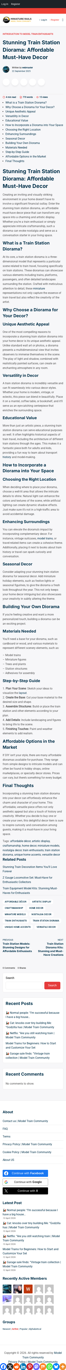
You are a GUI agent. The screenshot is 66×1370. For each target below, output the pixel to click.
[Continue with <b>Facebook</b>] (25, 1173)
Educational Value (16, 120)
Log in (43, 19)
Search (10, 978)
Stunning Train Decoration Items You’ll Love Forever (30, 869)
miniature (39, 288)
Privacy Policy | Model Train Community (27, 1144)
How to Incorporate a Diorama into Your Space (34, 125)
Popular (23, 1329)
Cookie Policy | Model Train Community (27, 1152)
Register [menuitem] (15, 4)
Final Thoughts (14, 161)
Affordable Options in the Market (25, 156)
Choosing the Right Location (23, 129)
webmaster (27, 67)
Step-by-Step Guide (17, 152)
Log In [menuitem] (4, 4)
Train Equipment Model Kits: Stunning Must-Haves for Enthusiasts (30, 891)
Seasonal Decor (15, 138)
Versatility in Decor (17, 116)
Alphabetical (35, 1329)
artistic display (41, 841)
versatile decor (51, 854)
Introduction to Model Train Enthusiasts (28, 34)
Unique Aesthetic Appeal (20, 111)
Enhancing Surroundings (20, 134)
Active (15, 1329)
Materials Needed (16, 147)
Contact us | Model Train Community (25, 1121)
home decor (29, 845)
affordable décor (20, 841)
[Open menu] (61, 20)
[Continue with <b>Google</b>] (25, 1182)
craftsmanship (12, 845)
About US (8, 1160)
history (7, 457)
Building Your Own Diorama (22, 143)
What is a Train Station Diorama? (26, 102)
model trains (45, 538)
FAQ (5, 1128)
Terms (6, 1136)
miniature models (48, 845)
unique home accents (27, 854)
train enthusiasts (33, 850)
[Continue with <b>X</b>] (25, 1190)
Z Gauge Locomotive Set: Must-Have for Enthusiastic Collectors (27, 880)
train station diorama (46, 921)
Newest (6, 1329)
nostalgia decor (12, 850)
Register (53, 19)
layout (23, 693)
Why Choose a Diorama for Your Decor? (30, 107)
